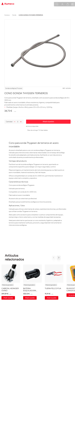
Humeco (7, 15)
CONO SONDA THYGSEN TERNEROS (31, 15)
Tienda (14, 15)
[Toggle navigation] (72, 4)
